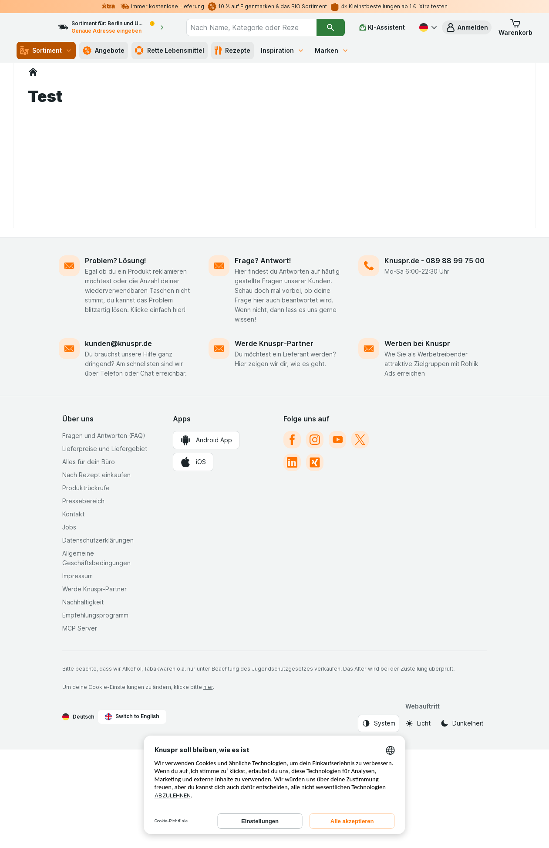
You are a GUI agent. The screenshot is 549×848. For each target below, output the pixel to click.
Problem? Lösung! (115, 359)
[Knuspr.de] (33, 72)
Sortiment (46, 50)
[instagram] (314, 538)
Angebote (104, 50)
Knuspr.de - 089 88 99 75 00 (434, 359)
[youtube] (337, 538)
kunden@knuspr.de (118, 442)
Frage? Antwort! (263, 359)
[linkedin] (292, 561)
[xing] (314, 561)
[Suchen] (331, 27)
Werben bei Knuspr (417, 442)
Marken (332, 50)
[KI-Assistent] (382, 27)
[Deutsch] (427, 27)
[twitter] (360, 538)
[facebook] (292, 538)
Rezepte (232, 50)
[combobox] (259, 27)
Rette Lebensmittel (169, 50)
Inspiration (282, 50)
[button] (467, 27)
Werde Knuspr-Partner (274, 442)
